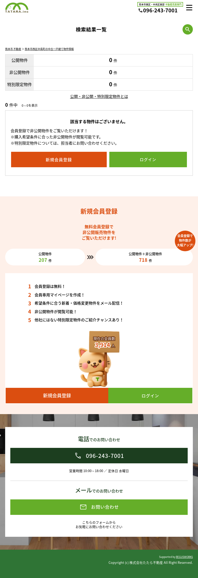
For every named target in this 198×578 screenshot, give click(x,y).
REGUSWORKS (184, 557)
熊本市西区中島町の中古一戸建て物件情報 (49, 49)
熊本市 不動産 (13, 49)
